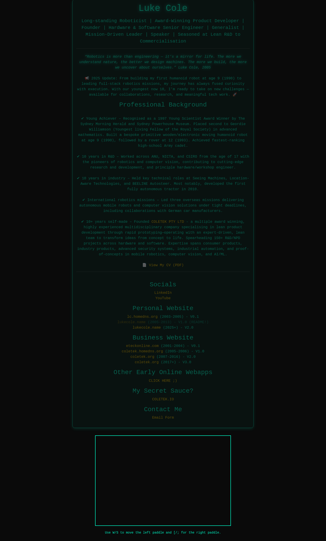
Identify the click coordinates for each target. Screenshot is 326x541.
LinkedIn (163, 292)
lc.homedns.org (142, 316)
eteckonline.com (142, 346)
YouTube (162, 298)
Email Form (163, 417)
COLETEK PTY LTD (167, 221)
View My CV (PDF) (166, 265)
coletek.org (142, 356)
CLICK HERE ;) (163, 380)
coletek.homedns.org (142, 351)
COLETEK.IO (163, 399)
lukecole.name (131, 322)
